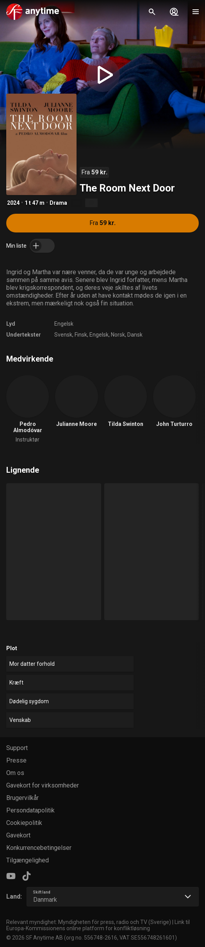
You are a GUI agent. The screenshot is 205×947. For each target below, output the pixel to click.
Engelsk (63, 324)
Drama (58, 203)
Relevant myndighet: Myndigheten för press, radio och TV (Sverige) (88, 922)
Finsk (81, 335)
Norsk (118, 335)
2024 (13, 203)
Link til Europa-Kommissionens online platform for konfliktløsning (98, 925)
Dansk (135, 335)
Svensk (63, 335)
